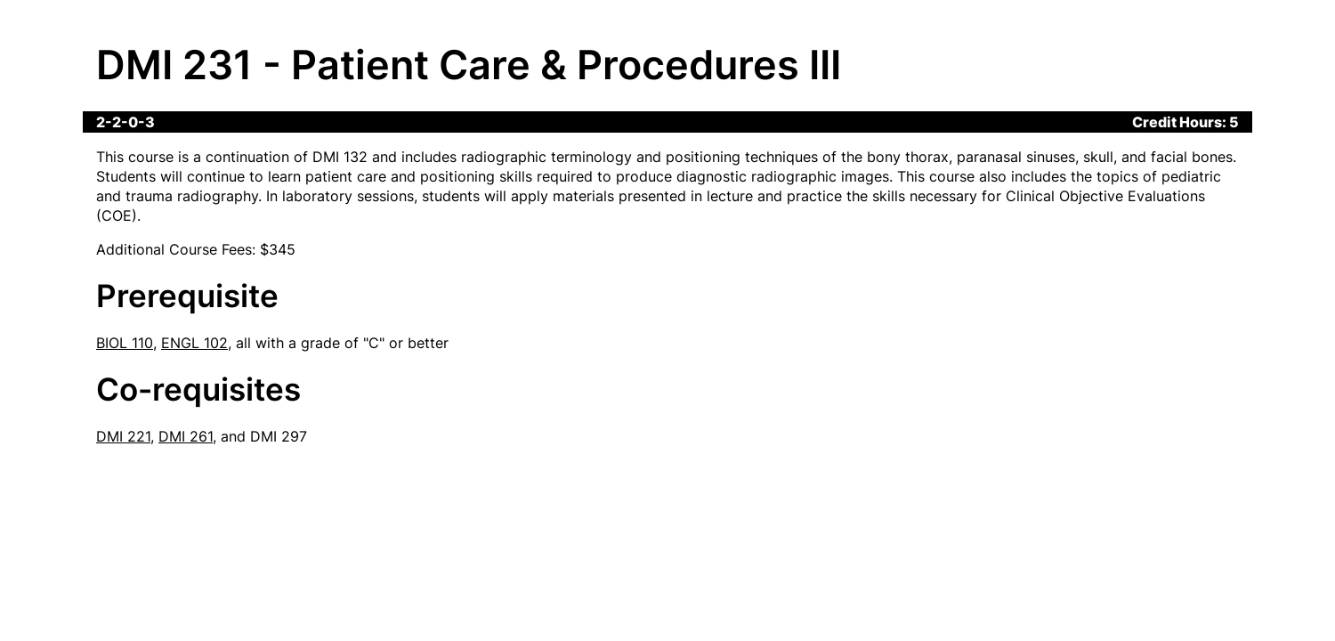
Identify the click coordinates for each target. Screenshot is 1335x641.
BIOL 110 (124, 343)
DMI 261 (185, 436)
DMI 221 (123, 436)
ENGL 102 (194, 343)
